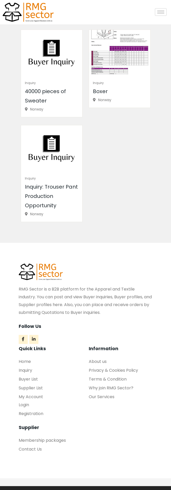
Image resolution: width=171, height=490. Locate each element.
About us (98, 361)
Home (25, 361)
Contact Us (30, 449)
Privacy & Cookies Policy (113, 370)
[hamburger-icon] (161, 12)
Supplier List (31, 388)
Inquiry (30, 83)
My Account (31, 397)
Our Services (101, 397)
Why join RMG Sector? (111, 388)
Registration (31, 414)
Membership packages (42, 440)
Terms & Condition (108, 379)
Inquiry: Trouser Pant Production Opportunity (51, 196)
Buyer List (28, 379)
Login (24, 405)
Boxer (100, 91)
